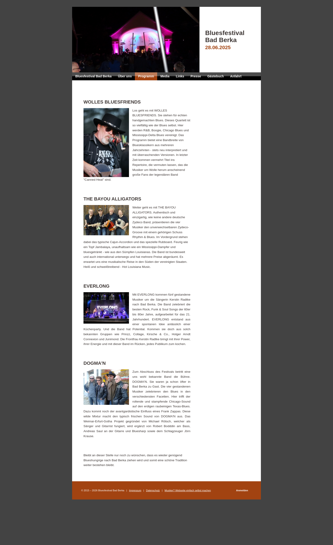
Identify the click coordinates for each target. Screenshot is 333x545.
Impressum (135, 490)
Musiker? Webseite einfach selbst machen (188, 490)
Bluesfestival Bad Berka (230, 39)
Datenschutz (153, 490)
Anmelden (242, 490)
